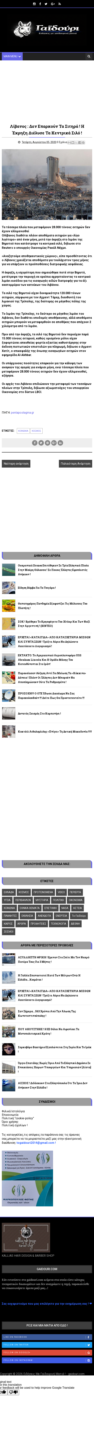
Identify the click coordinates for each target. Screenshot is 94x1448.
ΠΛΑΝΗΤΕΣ (10, 915)
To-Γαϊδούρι (79, 915)
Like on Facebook (48, 1337)
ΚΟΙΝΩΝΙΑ (23, 431)
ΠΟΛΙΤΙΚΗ (58, 900)
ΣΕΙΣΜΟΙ (8, 931)
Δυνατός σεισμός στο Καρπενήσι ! (39, 713)
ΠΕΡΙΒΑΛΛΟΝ (23, 900)
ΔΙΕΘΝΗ (75, 923)
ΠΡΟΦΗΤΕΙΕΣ (38, 923)
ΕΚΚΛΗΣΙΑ (27, 915)
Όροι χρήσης (10, 1122)
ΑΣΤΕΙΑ (77, 908)
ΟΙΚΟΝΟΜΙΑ (75, 900)
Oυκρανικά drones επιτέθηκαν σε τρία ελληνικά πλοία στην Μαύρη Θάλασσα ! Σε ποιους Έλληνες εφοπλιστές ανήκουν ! (53, 570)
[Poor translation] (13, 1392)
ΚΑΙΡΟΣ (8, 923)
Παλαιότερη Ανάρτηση (75, 463)
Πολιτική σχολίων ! (15, 1125)
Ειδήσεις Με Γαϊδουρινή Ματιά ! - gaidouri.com (53, 1374)
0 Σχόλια (62, 142)
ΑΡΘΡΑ (21, 923)
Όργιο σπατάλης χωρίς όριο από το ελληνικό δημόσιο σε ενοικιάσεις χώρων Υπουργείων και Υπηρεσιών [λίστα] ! (54, 1067)
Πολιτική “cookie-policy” (18, 1118)
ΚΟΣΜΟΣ (36, 431)
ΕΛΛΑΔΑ (9, 892)
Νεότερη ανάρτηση (16, 463)
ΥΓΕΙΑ (7, 900)
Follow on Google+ (48, 1353)
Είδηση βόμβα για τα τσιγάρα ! (37, 587)
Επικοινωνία (10, 1115)
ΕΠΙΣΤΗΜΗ (50, 908)
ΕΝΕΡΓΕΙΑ (61, 915)
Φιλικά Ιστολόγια (13, 1111)
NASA (64, 908)
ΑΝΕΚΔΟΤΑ (44, 915)
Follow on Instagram (48, 1360)
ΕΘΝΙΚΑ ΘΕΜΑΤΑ (30, 908)
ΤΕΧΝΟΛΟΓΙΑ (58, 923)
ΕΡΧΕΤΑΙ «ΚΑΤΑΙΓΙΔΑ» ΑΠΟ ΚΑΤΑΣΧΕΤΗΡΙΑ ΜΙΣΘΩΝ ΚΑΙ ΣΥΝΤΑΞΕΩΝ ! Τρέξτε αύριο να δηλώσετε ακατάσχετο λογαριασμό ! (54, 642)
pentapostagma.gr (22, 412)
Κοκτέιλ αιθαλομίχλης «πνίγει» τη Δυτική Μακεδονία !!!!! (55, 731)
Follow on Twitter (48, 1345)
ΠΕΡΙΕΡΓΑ (75, 892)
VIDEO (61, 892)
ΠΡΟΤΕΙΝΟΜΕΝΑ (43, 892)
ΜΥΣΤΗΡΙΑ (42, 900)
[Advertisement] (47, 91)
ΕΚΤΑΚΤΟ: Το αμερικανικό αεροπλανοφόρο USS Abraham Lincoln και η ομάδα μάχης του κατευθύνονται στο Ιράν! (49, 660)
